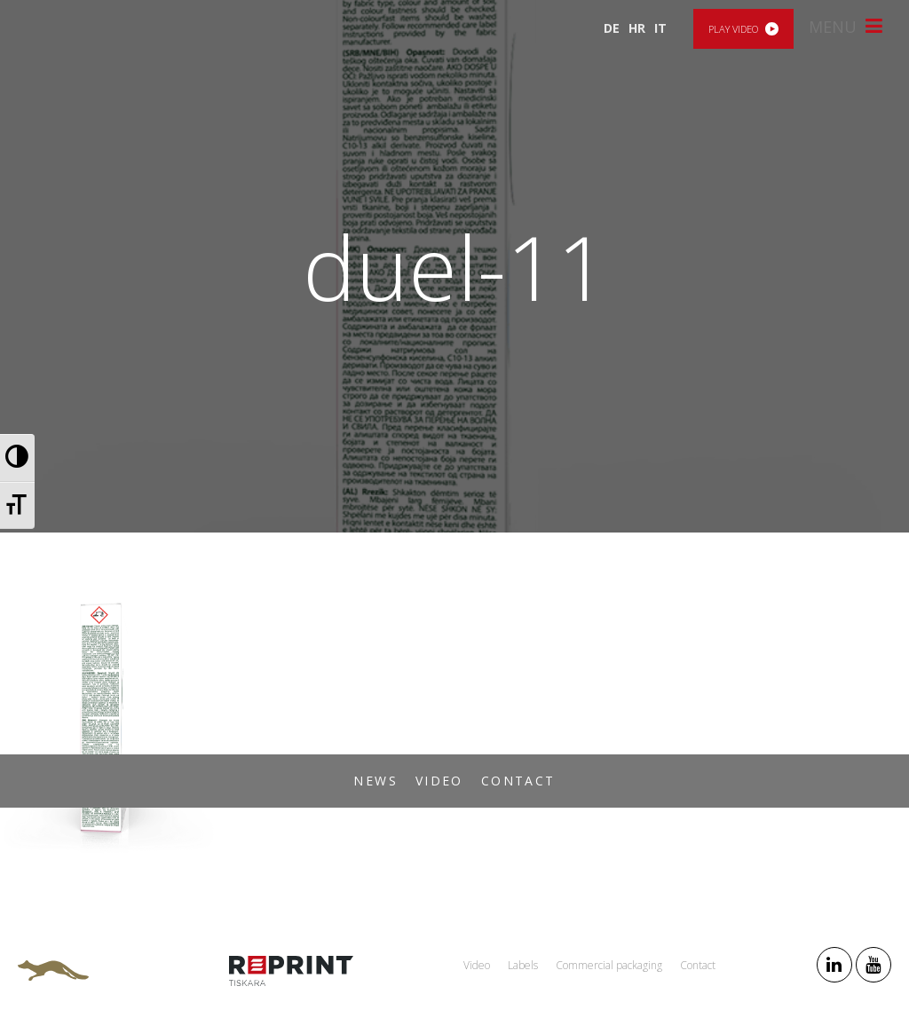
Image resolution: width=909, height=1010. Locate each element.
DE (612, 28)
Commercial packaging (609, 965)
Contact (518, 780)
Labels (523, 965)
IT (660, 28)
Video (439, 780)
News (375, 780)
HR (636, 28)
